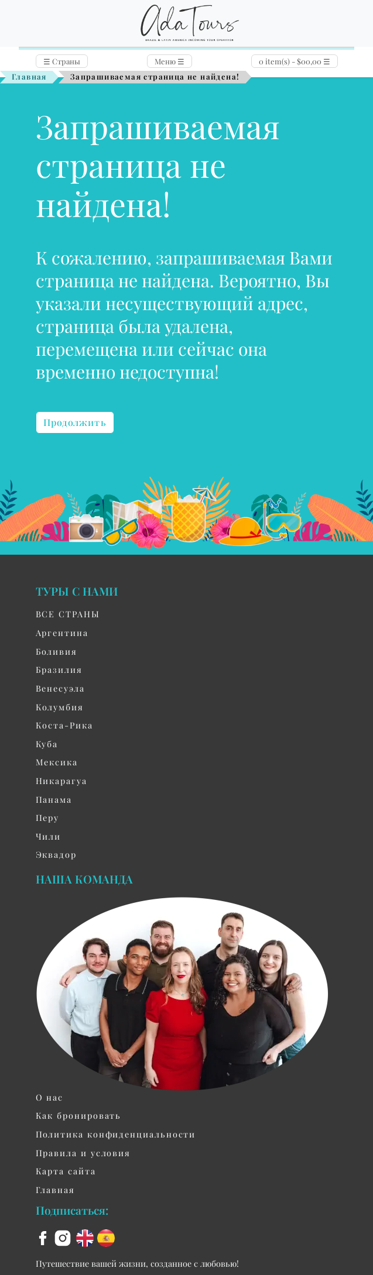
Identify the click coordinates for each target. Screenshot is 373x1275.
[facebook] (44, 1237)
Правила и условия (83, 1153)
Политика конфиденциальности (116, 1134)
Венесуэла (60, 688)
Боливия (56, 651)
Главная (29, 76)
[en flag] (86, 1237)
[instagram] (64, 1237)
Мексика (57, 762)
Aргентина (62, 632)
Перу (48, 817)
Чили (48, 836)
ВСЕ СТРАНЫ (68, 614)
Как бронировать (79, 1115)
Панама (54, 799)
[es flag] (106, 1237)
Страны (61, 61)
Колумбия (60, 707)
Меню (169, 61)
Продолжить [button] (75, 422)
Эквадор (56, 854)
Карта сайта (66, 1171)
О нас (50, 1097)
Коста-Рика (64, 725)
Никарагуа (61, 780)
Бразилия (59, 669)
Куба (47, 744)
